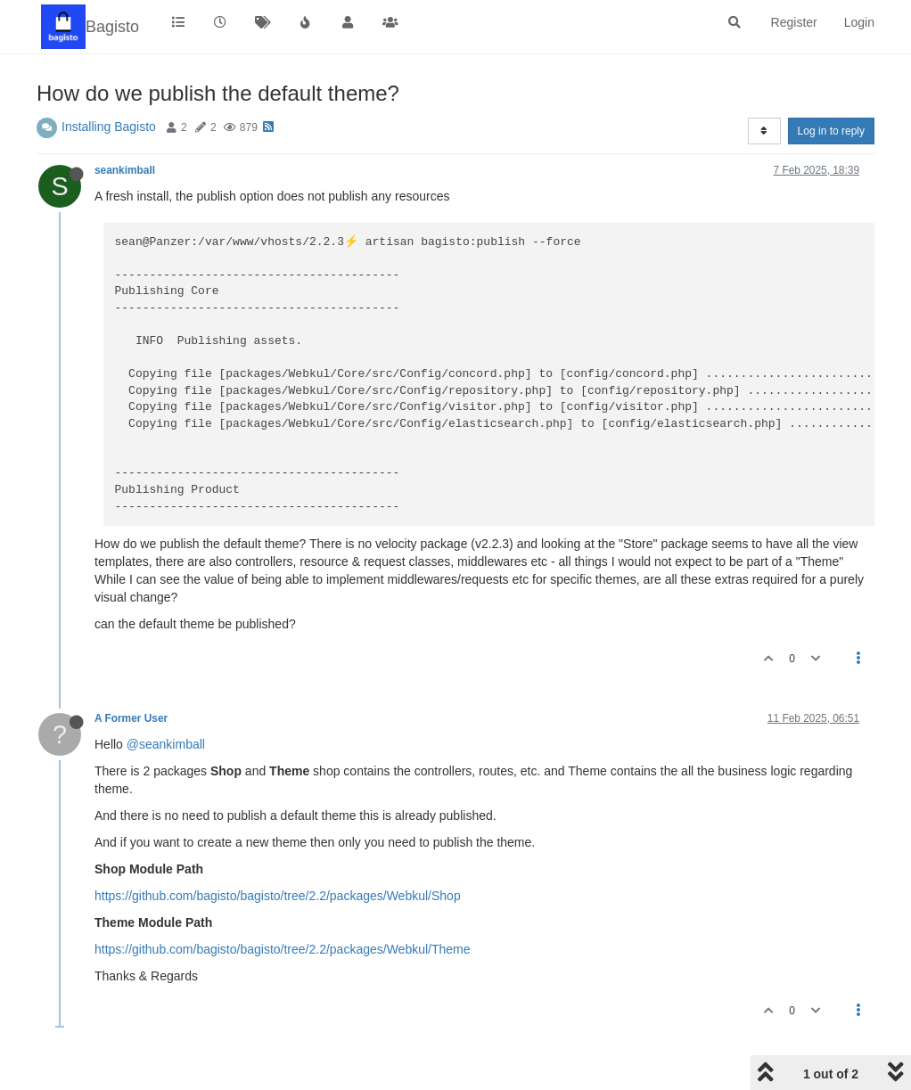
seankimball (124, 170)
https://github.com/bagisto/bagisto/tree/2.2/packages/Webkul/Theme (282, 949)
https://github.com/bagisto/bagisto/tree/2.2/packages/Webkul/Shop (277, 896)
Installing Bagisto (109, 126)
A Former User (131, 718)
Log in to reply (831, 131)
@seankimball (166, 744)
